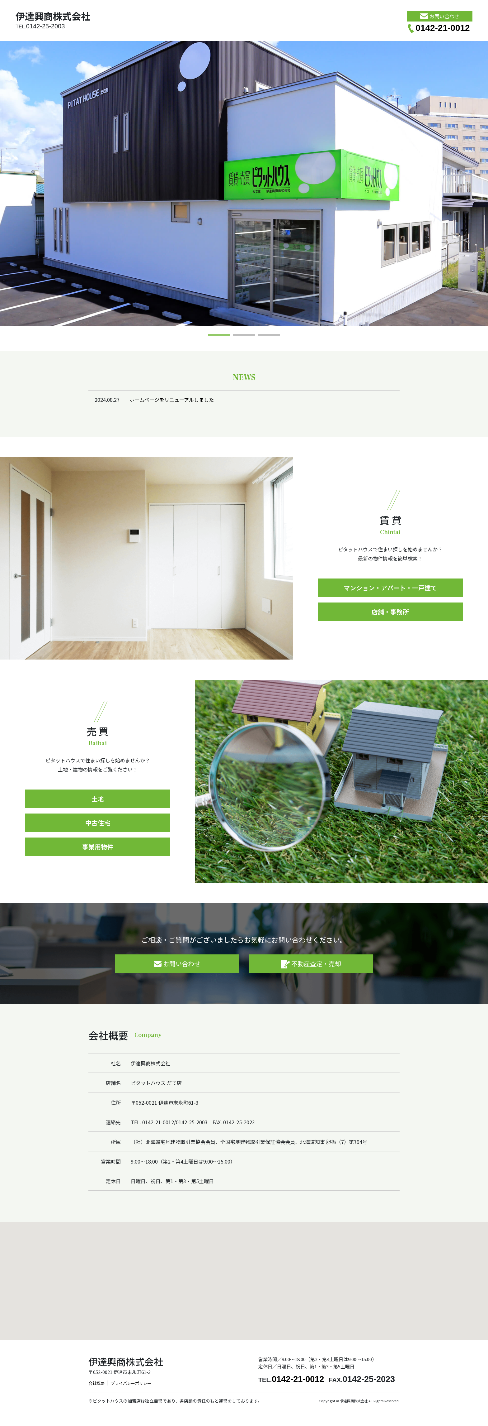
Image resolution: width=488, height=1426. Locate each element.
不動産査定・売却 (311, 963)
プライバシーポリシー (131, 1383)
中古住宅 (97, 822)
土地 (98, 798)
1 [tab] (219, 335)
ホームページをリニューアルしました (171, 399)
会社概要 (96, 1383)
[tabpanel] (244, 183)
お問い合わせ (439, 16)
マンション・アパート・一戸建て (390, 587)
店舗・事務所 (390, 611)
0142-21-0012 (438, 28)
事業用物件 (97, 846)
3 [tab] (269, 335)
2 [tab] (244, 335)
